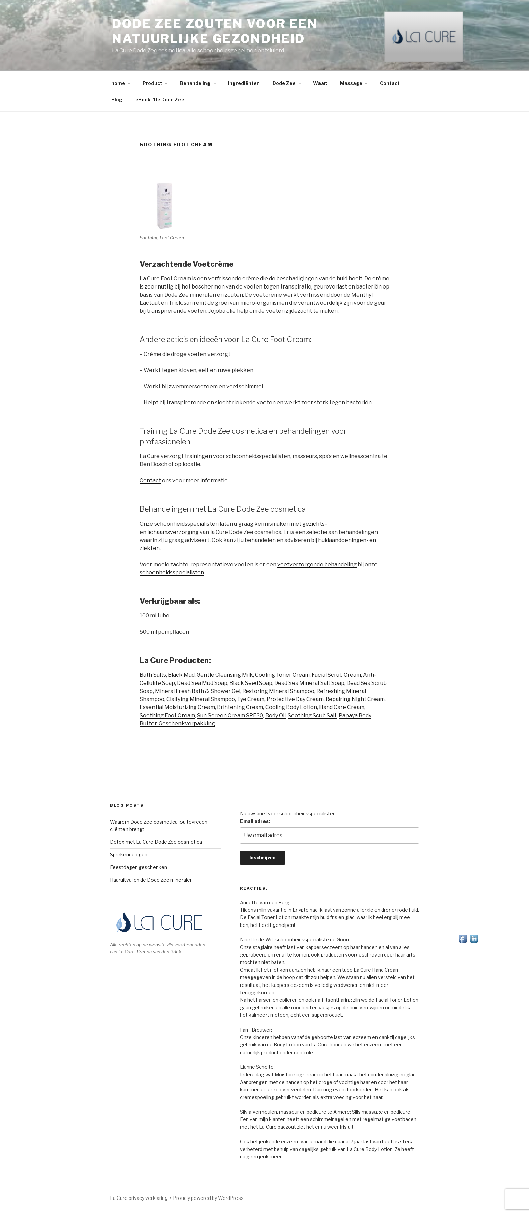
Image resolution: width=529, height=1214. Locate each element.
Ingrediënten (244, 83)
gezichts (313, 524)
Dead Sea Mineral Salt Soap (309, 683)
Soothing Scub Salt (312, 715)
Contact (390, 83)
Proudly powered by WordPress (208, 1198)
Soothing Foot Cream (167, 715)
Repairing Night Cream (355, 699)
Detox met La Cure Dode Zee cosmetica (156, 842)
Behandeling (198, 83)
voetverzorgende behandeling (317, 564)
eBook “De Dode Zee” (161, 99)
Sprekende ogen (128, 854)
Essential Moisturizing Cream (177, 707)
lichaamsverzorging (173, 532)
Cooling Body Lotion (291, 707)
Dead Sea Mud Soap (202, 683)
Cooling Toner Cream (282, 675)
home (121, 83)
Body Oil (275, 715)
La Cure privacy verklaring (139, 1198)
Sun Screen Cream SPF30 (230, 715)
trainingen (198, 456)
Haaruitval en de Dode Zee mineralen (151, 880)
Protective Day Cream (295, 699)
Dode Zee (287, 83)
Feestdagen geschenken (138, 867)
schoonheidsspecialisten (186, 524)
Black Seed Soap (250, 683)
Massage (354, 83)
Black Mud (181, 675)
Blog (116, 99)
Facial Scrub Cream (336, 675)
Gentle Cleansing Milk (225, 675)
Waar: (320, 83)
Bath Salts (153, 675)
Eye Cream (250, 699)
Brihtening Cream (240, 707)
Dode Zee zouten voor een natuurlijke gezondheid (215, 31)
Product (156, 83)
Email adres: (255, 821)
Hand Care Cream (341, 707)
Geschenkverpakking (187, 723)
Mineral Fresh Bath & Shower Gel (197, 691)
